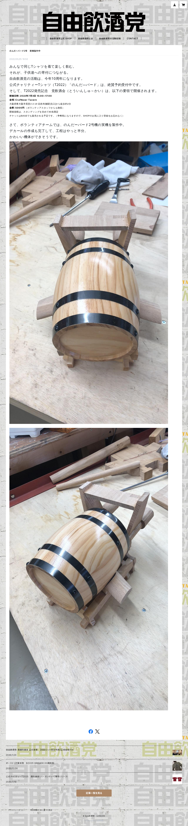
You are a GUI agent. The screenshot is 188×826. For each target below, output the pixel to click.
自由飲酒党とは (85, 38)
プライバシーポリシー (17, 810)
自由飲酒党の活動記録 (110, 38)
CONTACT (132, 38)
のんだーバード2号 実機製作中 (25, 51)
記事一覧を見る (94, 793)
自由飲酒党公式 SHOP (61, 38)
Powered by (94, 821)
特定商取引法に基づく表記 (41, 810)
